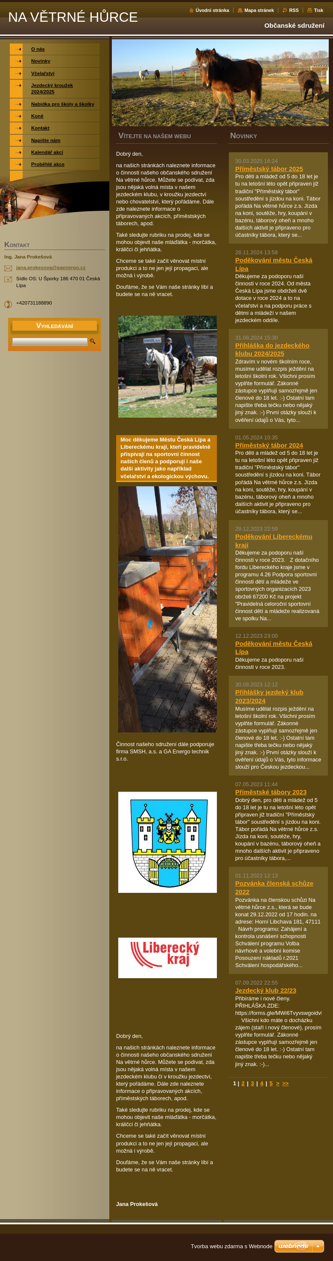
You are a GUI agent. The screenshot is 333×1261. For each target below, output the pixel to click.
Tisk (318, 10)
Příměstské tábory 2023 (271, 792)
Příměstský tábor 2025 (269, 168)
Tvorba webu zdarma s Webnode (231, 1246)
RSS (293, 10)
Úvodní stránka (212, 10)
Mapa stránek (259, 10)
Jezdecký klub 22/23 (265, 990)
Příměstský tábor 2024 (269, 445)
